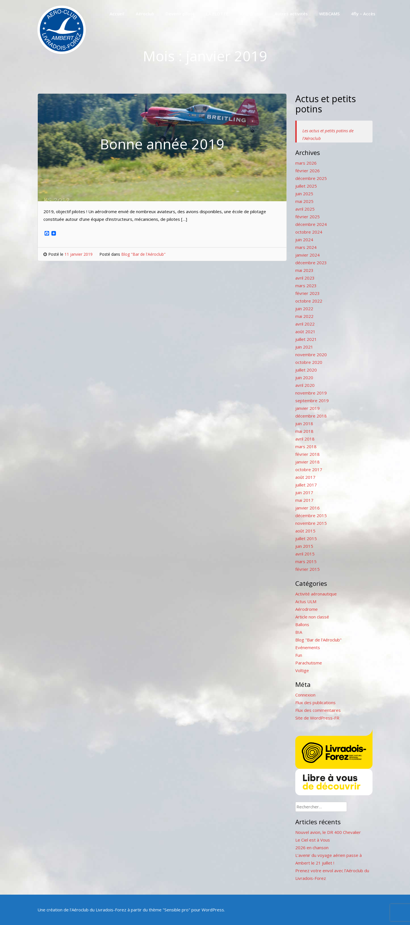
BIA (298, 632)
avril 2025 (305, 209)
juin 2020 (304, 377)
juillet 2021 (306, 339)
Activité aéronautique (316, 594)
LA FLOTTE (217, 13)
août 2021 (305, 331)
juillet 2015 (306, 538)
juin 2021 (304, 347)
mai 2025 (304, 201)
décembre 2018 (311, 416)
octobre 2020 (308, 362)
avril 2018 (305, 439)
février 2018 (307, 454)
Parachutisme (308, 663)
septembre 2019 (312, 400)
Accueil (117, 13)
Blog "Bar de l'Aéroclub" (143, 254)
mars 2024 (306, 247)
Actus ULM (305, 601)
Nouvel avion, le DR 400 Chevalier (328, 832)
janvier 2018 (307, 462)
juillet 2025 (306, 186)
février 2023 (307, 293)
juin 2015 (304, 546)
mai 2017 (304, 500)
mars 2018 (306, 446)
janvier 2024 (307, 255)
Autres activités (291, 13)
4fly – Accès (363, 13)
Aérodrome (251, 13)
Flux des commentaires (318, 710)
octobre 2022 (308, 301)
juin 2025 (304, 193)
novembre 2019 (311, 393)
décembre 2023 (311, 262)
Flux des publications (315, 702)
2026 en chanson (312, 847)
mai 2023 (304, 270)
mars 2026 (306, 163)
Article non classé (312, 617)
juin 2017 (304, 492)
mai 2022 (304, 316)
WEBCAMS (329, 13)
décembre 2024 (311, 224)
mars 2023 (306, 285)
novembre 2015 (311, 523)
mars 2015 (306, 561)
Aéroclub (145, 13)
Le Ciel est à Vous (312, 840)
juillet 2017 (306, 485)
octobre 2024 (308, 232)
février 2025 (307, 216)
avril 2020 (305, 385)
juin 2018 (304, 423)
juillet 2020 (306, 370)
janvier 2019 (307, 408)
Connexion (305, 695)
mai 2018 (304, 431)
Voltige (302, 670)
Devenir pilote (180, 13)
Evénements (307, 647)
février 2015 (307, 569)
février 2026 (307, 170)
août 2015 (305, 531)
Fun (298, 655)
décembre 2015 (311, 515)
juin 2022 (304, 308)
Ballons (302, 624)
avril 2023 (305, 278)
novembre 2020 (311, 354)
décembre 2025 (311, 178)
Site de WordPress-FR (317, 718)
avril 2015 (305, 554)
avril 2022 (305, 324)
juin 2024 (304, 239)
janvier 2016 (307, 508)
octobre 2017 (308, 469)
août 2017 (305, 477)
